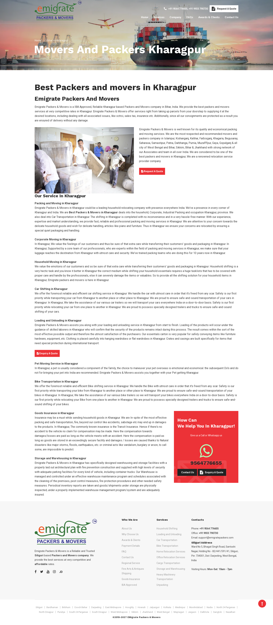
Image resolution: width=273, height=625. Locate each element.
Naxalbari (230, 612)
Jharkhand (147, 612)
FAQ (124, 551)
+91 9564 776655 (178, 8)
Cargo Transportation (168, 563)
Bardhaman (52, 607)
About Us (127, 528)
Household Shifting (167, 528)
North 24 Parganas (226, 607)
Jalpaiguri (154, 607)
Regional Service (131, 563)
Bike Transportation (167, 545)
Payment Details (131, 545)
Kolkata (167, 607)
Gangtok (217, 612)
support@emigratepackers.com (215, 537)
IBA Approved (129, 584)
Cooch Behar (80, 607)
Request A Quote (224, 9)
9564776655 (206, 463)
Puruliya (61, 612)
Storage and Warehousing (171, 568)
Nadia (210, 607)
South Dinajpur (99, 612)
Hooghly (129, 607)
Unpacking (162, 584)
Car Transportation (167, 540)
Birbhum (66, 607)
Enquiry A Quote (47, 353)
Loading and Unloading (169, 534)
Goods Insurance (131, 579)
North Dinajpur (46, 612)
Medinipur (180, 607)
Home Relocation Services (171, 551)
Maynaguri (179, 612)
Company (175, 17)
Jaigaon (192, 612)
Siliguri (39, 607)
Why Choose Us (130, 534)
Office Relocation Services (171, 557)
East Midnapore (113, 607)
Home (144, 17)
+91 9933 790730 (198, 8)
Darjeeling (96, 607)
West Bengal (163, 612)
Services (159, 17)
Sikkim (134, 612)
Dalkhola (204, 612)
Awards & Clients (209, 17)
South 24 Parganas (78, 612)
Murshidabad (196, 607)
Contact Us (231, 17)
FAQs (189, 17)
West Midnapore (119, 612)
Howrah (142, 607)
